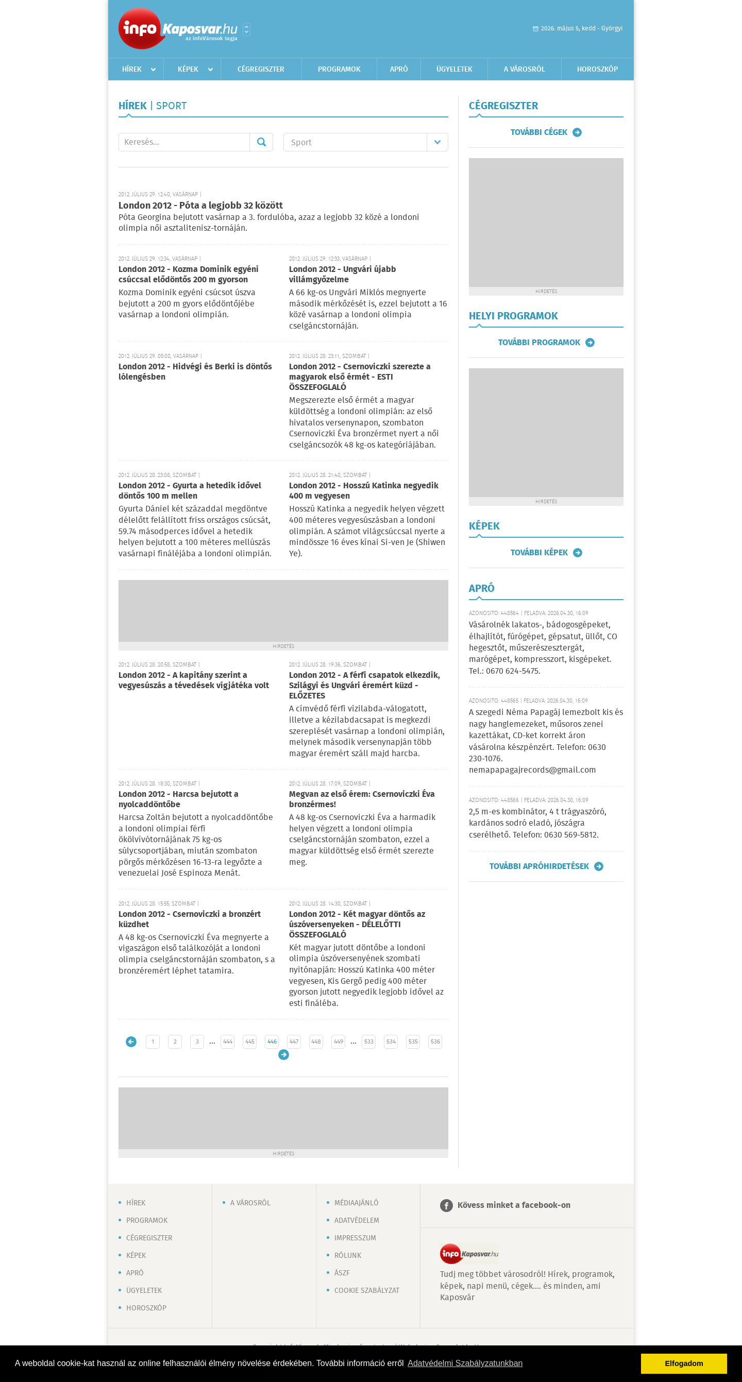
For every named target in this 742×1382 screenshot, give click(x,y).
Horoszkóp (597, 69)
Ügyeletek (454, 69)
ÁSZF (342, 1273)
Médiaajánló (356, 1203)
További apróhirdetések (539, 866)
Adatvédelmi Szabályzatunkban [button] (465, 1363)
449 (338, 1042)
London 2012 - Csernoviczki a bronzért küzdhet (190, 919)
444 (227, 1042)
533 (369, 1042)
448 (316, 1042)
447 (294, 1042)
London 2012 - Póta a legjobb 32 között (201, 206)
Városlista (246, 29)
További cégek (539, 132)
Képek (188, 69)
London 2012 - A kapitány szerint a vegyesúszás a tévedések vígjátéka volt (194, 680)
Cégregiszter (261, 69)
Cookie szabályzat (366, 1290)
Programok (339, 69)
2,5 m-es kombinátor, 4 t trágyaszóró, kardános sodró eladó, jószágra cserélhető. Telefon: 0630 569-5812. (537, 824)
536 (435, 1042)
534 (391, 1042)
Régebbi (283, 1054)
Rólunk (347, 1255)
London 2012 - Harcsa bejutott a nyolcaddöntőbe (179, 799)
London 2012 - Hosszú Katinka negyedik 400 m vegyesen (364, 491)
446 (272, 1042)
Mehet (261, 142)
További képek (539, 552)
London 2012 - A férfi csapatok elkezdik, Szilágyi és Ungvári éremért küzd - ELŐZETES (364, 686)
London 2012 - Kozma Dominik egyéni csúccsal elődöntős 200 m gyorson (189, 274)
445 (250, 1042)
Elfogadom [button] (684, 1363)
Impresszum (355, 1238)
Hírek (132, 69)
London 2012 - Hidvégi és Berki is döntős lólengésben (195, 372)
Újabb (131, 1041)
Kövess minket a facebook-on (514, 1205)
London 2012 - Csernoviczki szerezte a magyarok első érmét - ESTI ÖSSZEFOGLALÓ (360, 377)
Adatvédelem (356, 1220)
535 (413, 1042)
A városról (524, 69)
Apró (399, 69)
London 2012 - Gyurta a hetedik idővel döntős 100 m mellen (190, 491)
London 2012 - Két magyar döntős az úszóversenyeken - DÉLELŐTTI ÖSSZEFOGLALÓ (357, 925)
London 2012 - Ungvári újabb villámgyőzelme (342, 274)
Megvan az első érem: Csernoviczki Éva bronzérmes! (362, 799)
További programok (539, 342)
